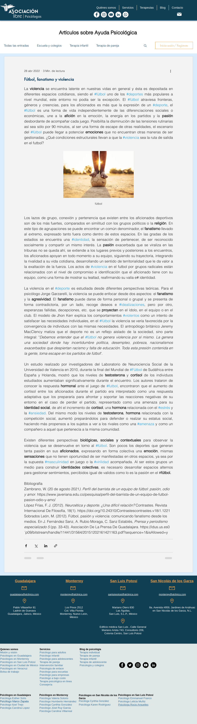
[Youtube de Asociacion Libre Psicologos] (111, 14)
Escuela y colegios (49, 45)
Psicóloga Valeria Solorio (53, 698)
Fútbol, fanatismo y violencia (49, 79)
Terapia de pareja (107, 45)
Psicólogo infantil (49, 655)
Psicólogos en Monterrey (14, 658)
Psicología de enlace (52, 668)
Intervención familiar (51, 665)
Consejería (46, 684)
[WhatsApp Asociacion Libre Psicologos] (125, 14)
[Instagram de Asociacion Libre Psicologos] (104, 14)
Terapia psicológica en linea (56, 681)
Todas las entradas (16, 45)
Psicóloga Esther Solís (13, 698)
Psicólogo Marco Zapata (14, 701)
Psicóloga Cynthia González (55, 704)
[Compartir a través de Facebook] (26, 546)
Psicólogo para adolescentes (56, 658)
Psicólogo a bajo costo (53, 678)
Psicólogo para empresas (54, 674)
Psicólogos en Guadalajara (15, 655)
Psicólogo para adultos (53, 652)
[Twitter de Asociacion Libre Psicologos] (130, 665)
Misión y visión (8, 652)
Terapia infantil (79, 45)
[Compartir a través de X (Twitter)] (36, 546)
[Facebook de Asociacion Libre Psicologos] (97, 14)
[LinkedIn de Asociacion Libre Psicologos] (118, 14)
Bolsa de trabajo (9, 671)
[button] (106, 7)
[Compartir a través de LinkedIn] (46, 546)
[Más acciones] (170, 70)
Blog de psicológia (90, 649)
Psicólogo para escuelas (54, 671)
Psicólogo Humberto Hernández (57, 701)
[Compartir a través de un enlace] (55, 546)
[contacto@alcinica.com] (179, 14)
